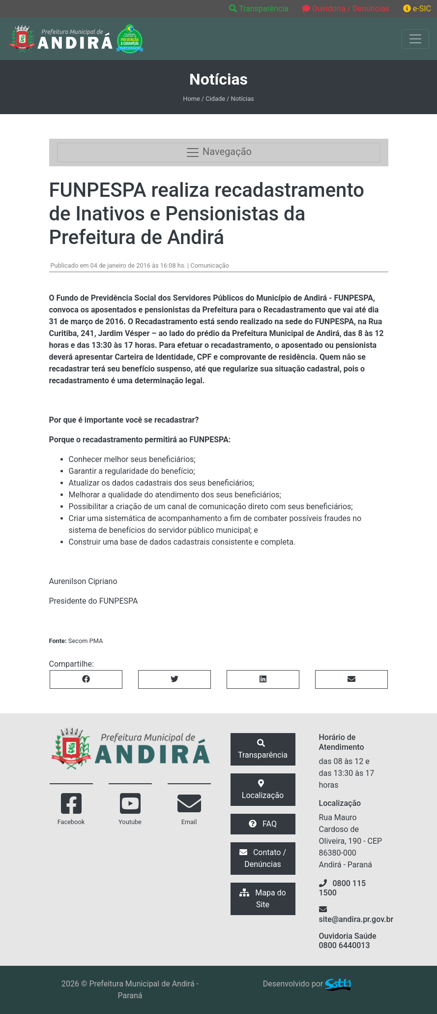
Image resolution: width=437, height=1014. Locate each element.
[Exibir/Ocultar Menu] (415, 39)
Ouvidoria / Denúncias (345, 8)
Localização (263, 789)
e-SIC (417, 8)
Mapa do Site (262, 898)
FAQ (263, 824)
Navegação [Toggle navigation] (218, 152)
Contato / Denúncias (262, 858)
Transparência (260, 8)
